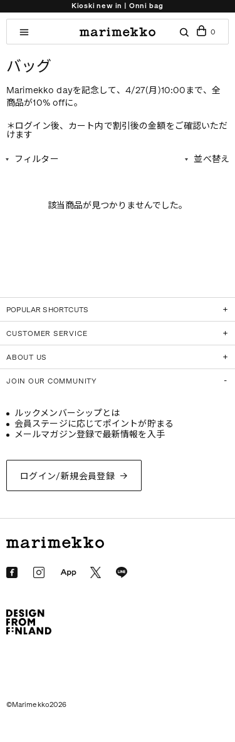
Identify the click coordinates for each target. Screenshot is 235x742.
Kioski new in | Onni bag (117, 6)
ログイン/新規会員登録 (67, 476)
